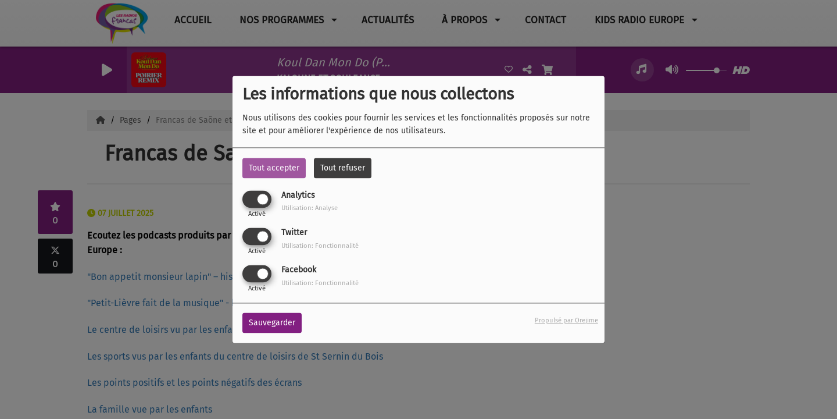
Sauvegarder (272, 323)
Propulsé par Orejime (566, 321)
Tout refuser (342, 168)
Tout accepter (274, 168)
